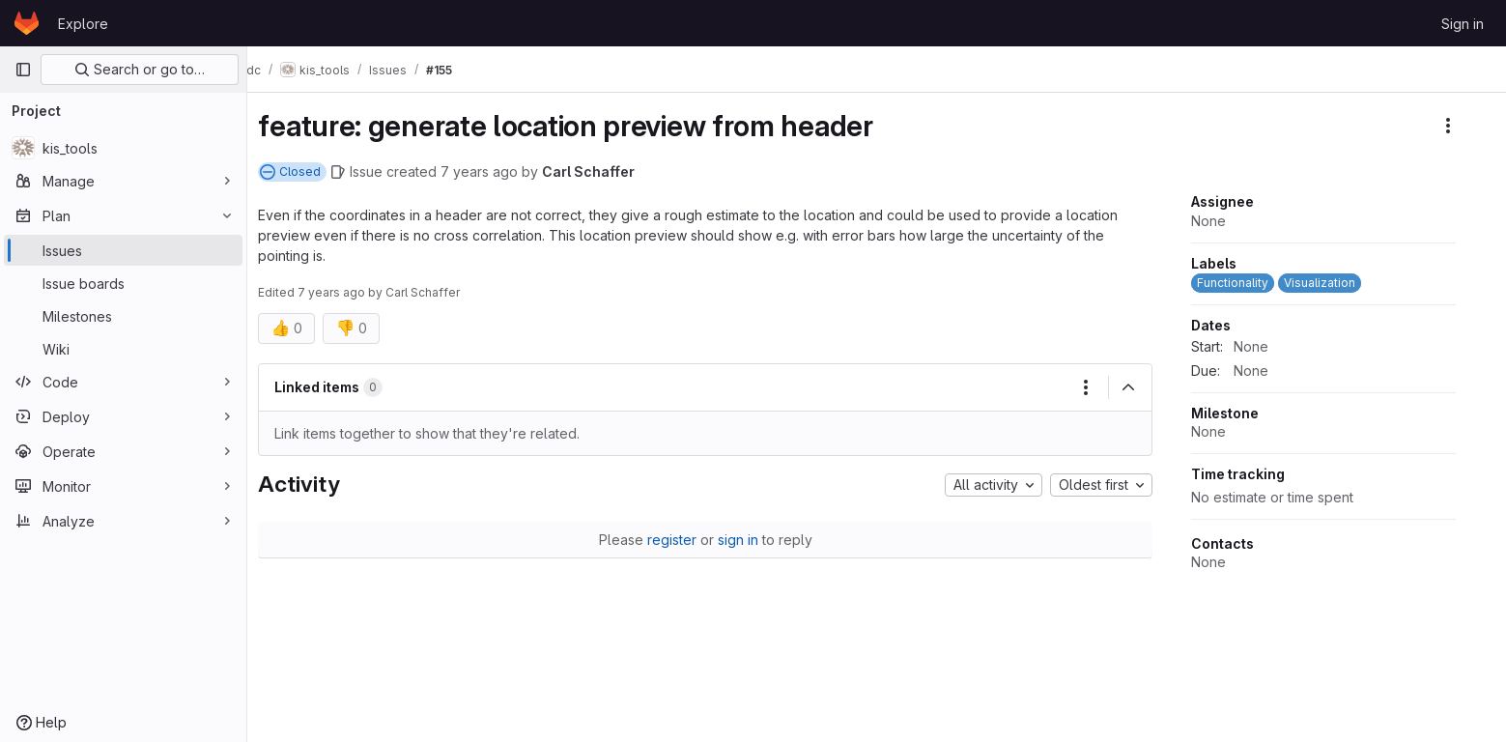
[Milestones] (123, 315)
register (687, 539)
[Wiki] (123, 348)
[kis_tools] (123, 147)
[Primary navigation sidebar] (23, 69)
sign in (753, 539)
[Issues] (123, 250)
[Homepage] (27, 23)
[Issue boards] (123, 283)
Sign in (1462, 23)
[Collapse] (1144, 387)
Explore (83, 23)
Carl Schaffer (604, 171)
